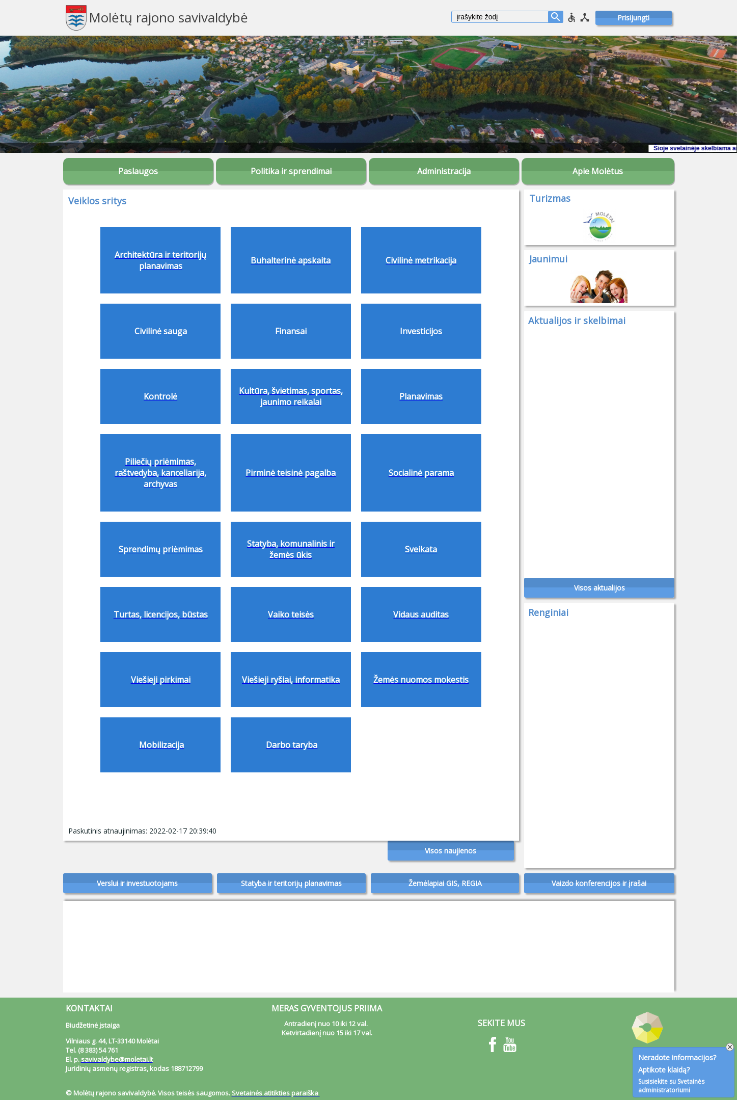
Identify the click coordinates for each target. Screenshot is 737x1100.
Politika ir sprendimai (291, 171)
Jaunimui (548, 259)
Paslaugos (138, 171)
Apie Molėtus (597, 171)
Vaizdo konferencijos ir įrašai (599, 883)
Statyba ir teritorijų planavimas (291, 883)
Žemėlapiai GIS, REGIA (445, 883)
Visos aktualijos (599, 588)
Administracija (444, 171)
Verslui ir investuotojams (137, 883)
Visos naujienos (450, 850)
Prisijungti (633, 17)
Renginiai (548, 612)
